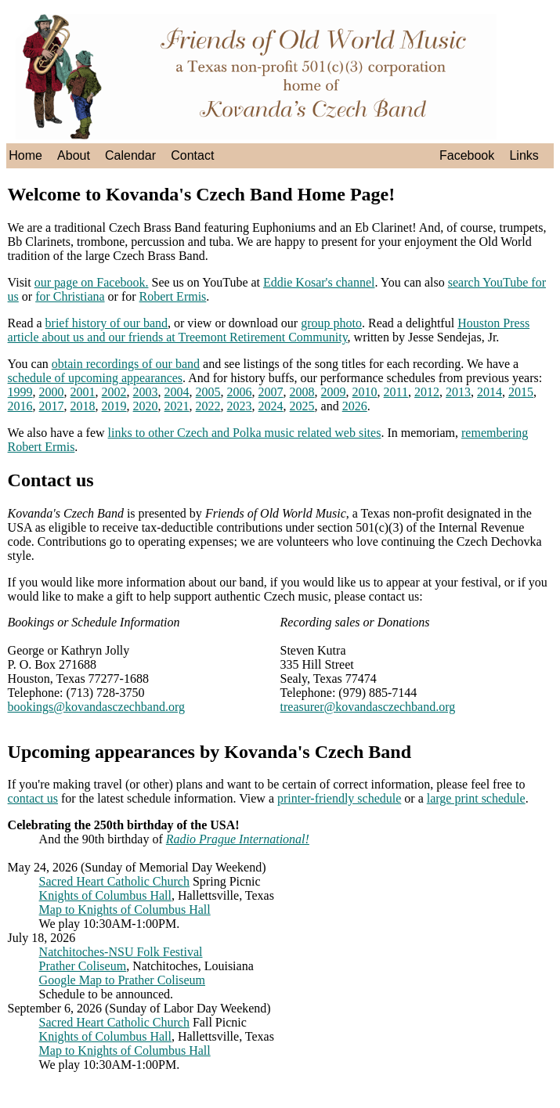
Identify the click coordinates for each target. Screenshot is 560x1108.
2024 (271, 406)
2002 (114, 392)
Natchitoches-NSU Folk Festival (121, 951)
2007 (271, 392)
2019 (114, 406)
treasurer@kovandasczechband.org (368, 706)
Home (25, 155)
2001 (83, 392)
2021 (177, 406)
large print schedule (476, 798)
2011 (396, 392)
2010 (365, 392)
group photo (331, 323)
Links (523, 155)
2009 (333, 392)
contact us (33, 798)
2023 (239, 406)
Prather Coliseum (83, 966)
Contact (192, 155)
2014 (489, 392)
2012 (426, 392)
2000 (51, 392)
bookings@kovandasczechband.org (96, 706)
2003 (145, 392)
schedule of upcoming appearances (95, 377)
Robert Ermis (173, 296)
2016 (20, 406)
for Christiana (69, 296)
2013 (458, 392)
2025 (302, 406)
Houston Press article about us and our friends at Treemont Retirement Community (269, 330)
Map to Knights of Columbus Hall (125, 909)
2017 (51, 406)
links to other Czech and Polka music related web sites (244, 432)
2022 (208, 406)
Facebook (466, 155)
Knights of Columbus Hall (105, 895)
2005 (208, 392)
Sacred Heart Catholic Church (114, 881)
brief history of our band (106, 323)
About (73, 155)
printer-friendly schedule (339, 798)
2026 (354, 406)
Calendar (130, 155)
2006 (239, 392)
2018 (83, 406)
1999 (20, 392)
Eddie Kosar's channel (318, 282)
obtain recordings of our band (126, 363)
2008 (302, 392)
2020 (145, 406)
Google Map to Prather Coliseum (122, 980)
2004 (177, 392)
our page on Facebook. (91, 282)
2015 (520, 392)
